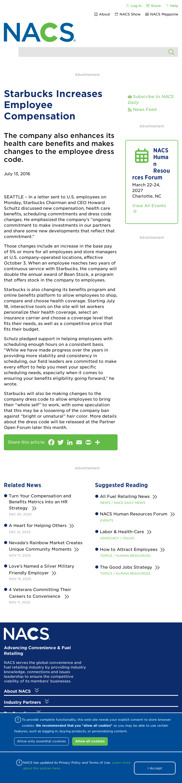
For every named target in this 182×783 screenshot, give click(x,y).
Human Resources (133, 556)
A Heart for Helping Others (37, 525)
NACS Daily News (129, 503)
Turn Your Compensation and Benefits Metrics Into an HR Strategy (40, 502)
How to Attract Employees (128, 549)
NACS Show (127, 14)
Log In (133, 6)
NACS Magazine (161, 14)
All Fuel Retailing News (125, 496)
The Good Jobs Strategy (126, 567)
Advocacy (109, 538)
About (102, 14)
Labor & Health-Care (122, 531)
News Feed (145, 109)
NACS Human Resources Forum (133, 514)
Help (171, 6)
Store (153, 6)
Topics (106, 556)
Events (106, 520)
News (105, 503)
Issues (129, 538)
